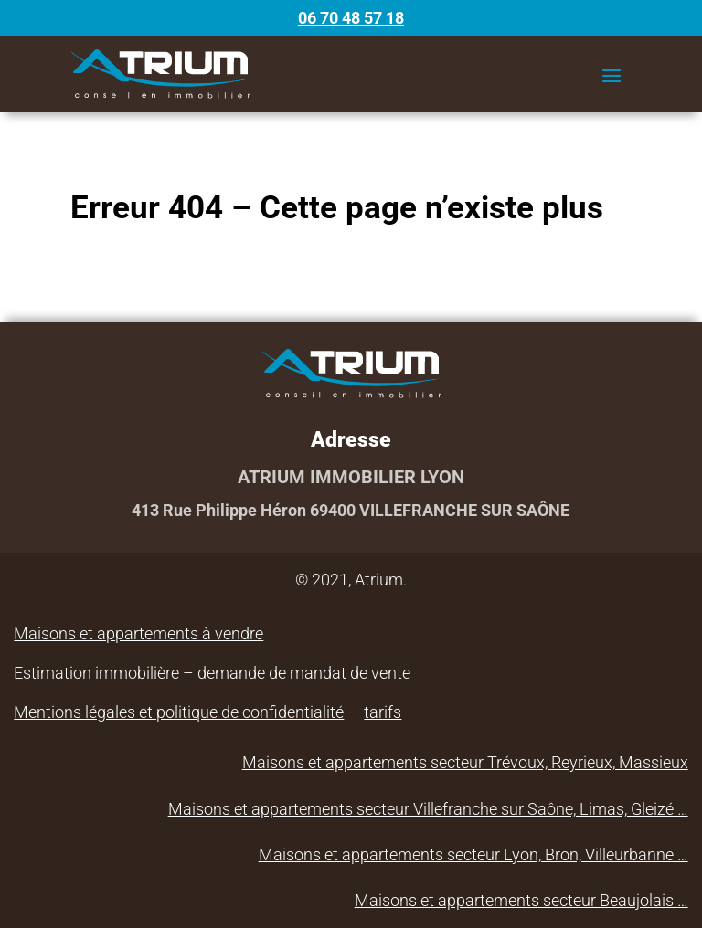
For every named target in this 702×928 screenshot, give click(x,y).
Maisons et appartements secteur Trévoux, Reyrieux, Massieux (465, 762)
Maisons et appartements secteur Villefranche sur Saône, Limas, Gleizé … (428, 808)
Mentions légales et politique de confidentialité (179, 712)
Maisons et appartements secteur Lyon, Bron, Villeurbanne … (473, 854)
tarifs (382, 712)
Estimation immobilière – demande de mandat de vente (212, 672)
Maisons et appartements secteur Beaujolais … (521, 900)
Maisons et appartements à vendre (138, 633)
